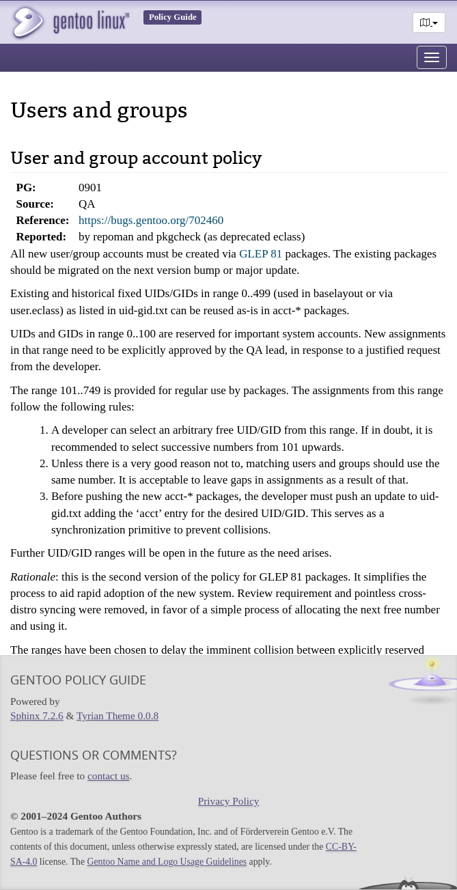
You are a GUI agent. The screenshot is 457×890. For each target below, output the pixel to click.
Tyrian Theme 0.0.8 (117, 715)
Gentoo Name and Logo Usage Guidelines (167, 862)
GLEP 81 (260, 253)
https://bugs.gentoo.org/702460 (151, 220)
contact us (108, 775)
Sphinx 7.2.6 (37, 715)
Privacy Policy (229, 801)
